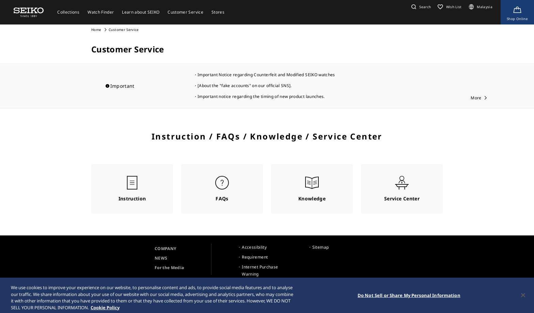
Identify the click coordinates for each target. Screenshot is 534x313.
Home (96, 29)
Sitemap (320, 247)
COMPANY (165, 248)
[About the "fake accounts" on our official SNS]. (245, 85)
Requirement (255, 257)
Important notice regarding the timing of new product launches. (261, 96)
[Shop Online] (517, 12)
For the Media (169, 267)
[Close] (523, 297)
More (476, 98)
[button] (420, 7)
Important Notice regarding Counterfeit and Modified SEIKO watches (266, 75)
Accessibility (254, 247)
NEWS (161, 258)
